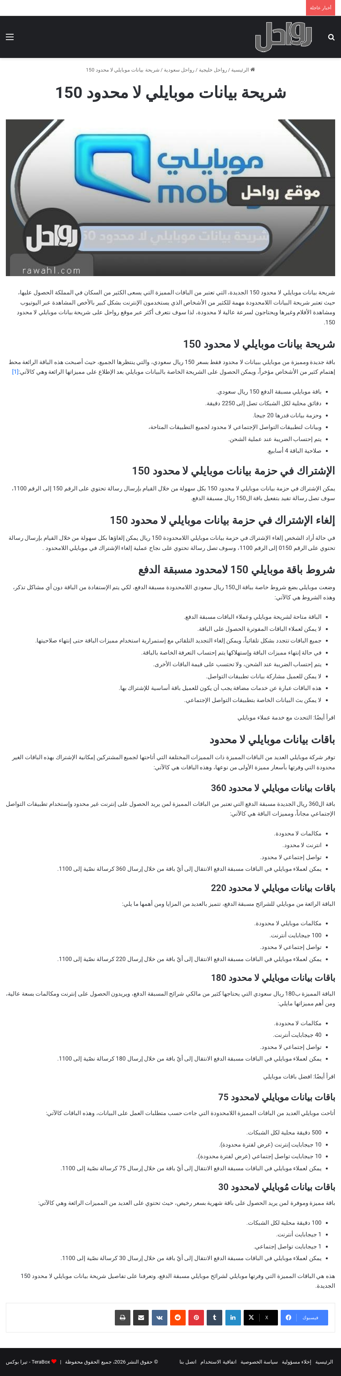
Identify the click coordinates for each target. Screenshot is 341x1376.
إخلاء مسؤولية (296, 1362)
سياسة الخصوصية (259, 1362)
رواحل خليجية (213, 70)
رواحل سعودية (179, 70)
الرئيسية (243, 70)
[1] (15, 371)
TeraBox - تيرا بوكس (28, 1362)
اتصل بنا (188, 1362)
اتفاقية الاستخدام (218, 1362)
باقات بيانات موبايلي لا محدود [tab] (272, 740)
